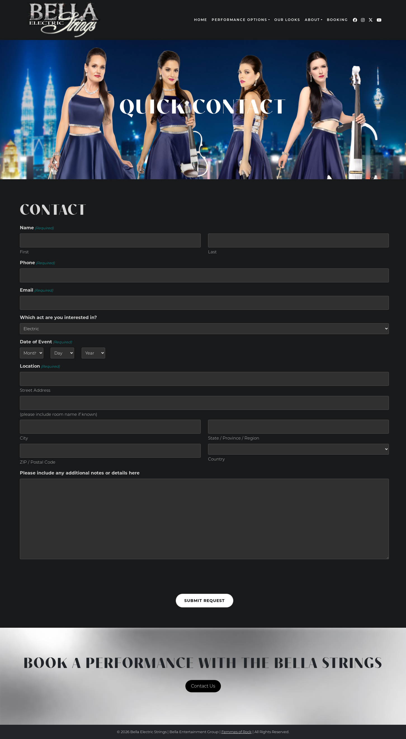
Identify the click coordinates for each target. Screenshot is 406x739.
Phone (37, 263)
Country (216, 459)
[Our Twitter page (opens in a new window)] (370, 20)
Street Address (35, 390)
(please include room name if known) (58, 414)
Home (200, 20)
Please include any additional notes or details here (80, 473)
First (24, 251)
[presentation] (62, 576)
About (312, 20)
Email (36, 290)
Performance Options (239, 20)
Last (212, 251)
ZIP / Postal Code (37, 462)
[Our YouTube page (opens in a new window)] (379, 20)
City (24, 438)
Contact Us (203, 686)
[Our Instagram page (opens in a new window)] (363, 20)
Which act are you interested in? (58, 317)
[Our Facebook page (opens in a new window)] (354, 20)
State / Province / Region (233, 438)
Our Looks (287, 20)
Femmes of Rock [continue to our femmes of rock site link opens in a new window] (236, 731)
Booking (337, 20)
